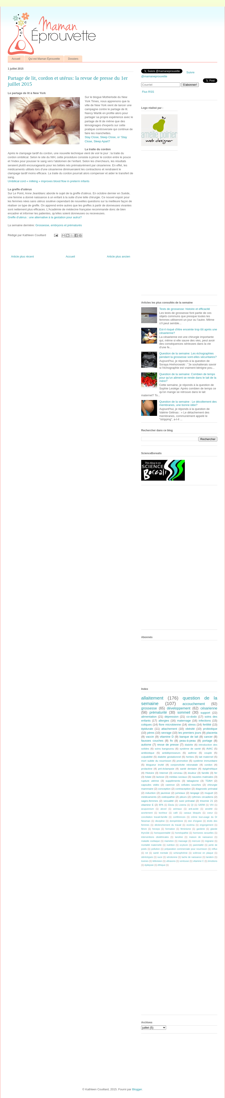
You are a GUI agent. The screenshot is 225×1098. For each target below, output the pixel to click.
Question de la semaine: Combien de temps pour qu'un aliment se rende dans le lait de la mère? (187, 377)
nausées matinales (202, 776)
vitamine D (167, 736)
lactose (160, 776)
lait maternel (206, 756)
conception (164, 788)
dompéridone (176, 821)
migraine (209, 841)
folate (148, 776)
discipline (160, 821)
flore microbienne (170, 724)
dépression (172, 716)
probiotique (210, 728)
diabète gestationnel (169, 756)
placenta (211, 732)
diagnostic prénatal (206, 788)
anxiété (209, 809)
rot (146, 853)
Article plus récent (22, 256)
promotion (182, 760)
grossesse (149, 708)
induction (150, 792)
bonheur (163, 813)
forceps (156, 829)
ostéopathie (168, 796)
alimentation (149, 716)
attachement (169, 728)
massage (183, 841)
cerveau (178, 772)
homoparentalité (162, 833)
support (205, 712)
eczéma (190, 825)
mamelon (169, 841)
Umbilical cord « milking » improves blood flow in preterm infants (48, 181)
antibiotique (147, 752)
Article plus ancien (118, 256)
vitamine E (147, 804)
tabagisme (193, 780)
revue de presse (168, 744)
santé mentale (160, 853)
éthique (161, 865)
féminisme (185, 829)
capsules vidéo (150, 784)
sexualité (168, 800)
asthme (192, 752)
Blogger (137, 1089)
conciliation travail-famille (154, 817)
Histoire (149, 772)
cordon (208, 764)
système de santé (190, 748)
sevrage (166, 732)
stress (192, 724)
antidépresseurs (171, 752)
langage (194, 792)
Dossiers (73, 58)
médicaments (149, 796)
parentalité (198, 845)
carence (170, 784)
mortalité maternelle (151, 845)
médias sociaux (178, 776)
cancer (208, 736)
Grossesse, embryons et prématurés (59, 225)
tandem (210, 857)
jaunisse (165, 792)
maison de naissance (201, 837)
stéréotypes (147, 857)
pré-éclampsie (166, 768)
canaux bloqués (192, 813)
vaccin (150, 736)
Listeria (182, 805)
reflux (214, 849)
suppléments (173, 780)
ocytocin (184, 845)
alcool (164, 809)
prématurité (158, 712)
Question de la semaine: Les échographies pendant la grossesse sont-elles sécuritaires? (188, 355)
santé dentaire (188, 768)
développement (179, 708)
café (175, 813)
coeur (210, 813)
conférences (179, 817)
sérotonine (172, 857)
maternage (184, 720)
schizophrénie (180, 853)
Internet (163, 772)
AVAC (209, 748)
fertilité (207, 724)
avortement (147, 813)
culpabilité (147, 756)
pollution (155, 849)
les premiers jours (189, 732)
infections (205, 720)
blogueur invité (155, 764)
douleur (192, 772)
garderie (201, 829)
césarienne (209, 708)
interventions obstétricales (155, 837)
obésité (190, 728)
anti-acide (194, 809)
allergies (163, 720)
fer (216, 772)
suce (159, 857)
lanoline (179, 837)
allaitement (152, 697)
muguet (208, 792)
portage (207, 740)
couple (208, 752)
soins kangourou (164, 748)
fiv (171, 740)
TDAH (208, 780)
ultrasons (170, 861)
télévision (157, 861)
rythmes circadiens (202, 796)
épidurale (147, 728)
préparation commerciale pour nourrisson (185, 849)
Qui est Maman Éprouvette (44, 58)
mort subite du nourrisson (156, 760)
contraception (183, 788)
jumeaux (180, 792)
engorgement (206, 825)
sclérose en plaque (203, 853)
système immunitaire (205, 760)
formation (170, 829)
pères (150, 732)
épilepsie (149, 865)
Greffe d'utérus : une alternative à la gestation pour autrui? (45, 217)
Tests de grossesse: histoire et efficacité (184, 309)
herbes (190, 756)
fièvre (144, 829)
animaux (177, 809)
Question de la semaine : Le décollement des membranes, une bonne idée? (188, 403)
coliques (146, 724)
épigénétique (209, 768)
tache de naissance (192, 857)
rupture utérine (150, 780)
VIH (211, 805)
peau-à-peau (188, 740)
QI (192, 805)
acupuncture (147, 809)
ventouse (184, 861)
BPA (161, 805)
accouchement (193, 704)
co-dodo (191, 716)
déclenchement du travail (168, 825)
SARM (201, 805)
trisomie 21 (206, 800)
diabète (189, 744)
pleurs (183, 796)
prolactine (146, 768)
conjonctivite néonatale (184, 764)
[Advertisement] (155, 224)
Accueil (16, 58)
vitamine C (198, 861)
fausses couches (152, 740)
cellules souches (191, 784)
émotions (212, 861)
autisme (146, 744)
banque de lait (189, 736)
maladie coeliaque (150, 841)
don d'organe (195, 821)
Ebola (171, 805)
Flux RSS (148, 91)
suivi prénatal (187, 800)
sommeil (183, 712)
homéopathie (181, 833)
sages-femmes (149, 800)
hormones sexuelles (203, 833)
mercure (196, 841)
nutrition (171, 845)
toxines (144, 861)
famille (205, 772)
